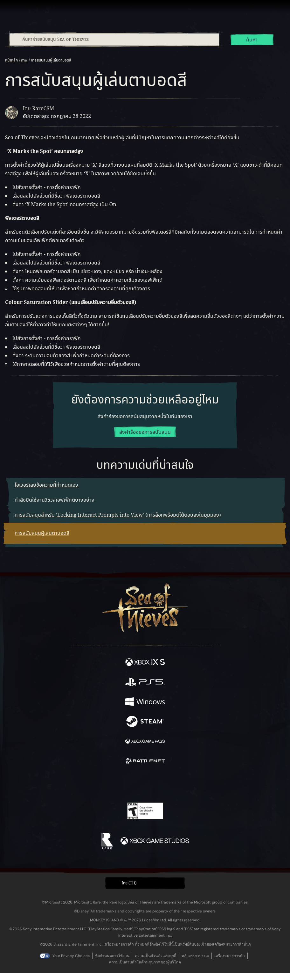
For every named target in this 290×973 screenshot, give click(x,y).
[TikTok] (177, 784)
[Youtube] (144, 784)
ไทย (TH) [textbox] (129, 883)
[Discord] (163, 784)
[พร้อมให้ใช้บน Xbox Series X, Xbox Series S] (145, 663)
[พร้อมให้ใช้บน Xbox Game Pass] (145, 742)
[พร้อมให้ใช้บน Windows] (145, 702)
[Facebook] (99, 783)
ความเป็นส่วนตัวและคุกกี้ (155, 955)
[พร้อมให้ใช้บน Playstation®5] (145, 683)
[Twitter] (111, 783)
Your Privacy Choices (71, 955)
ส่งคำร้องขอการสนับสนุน (145, 432)
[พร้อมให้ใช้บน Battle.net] (145, 762)
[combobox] (114, 39)
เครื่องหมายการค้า (229, 955)
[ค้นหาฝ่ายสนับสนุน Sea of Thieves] (114, 39)
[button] (145, 883)
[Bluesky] (190, 784)
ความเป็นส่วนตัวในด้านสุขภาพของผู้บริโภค (145, 962)
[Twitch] (125, 784)
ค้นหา (252, 40)
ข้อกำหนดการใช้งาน (112, 955)
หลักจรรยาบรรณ (195, 955)
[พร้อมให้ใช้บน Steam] (145, 722)
